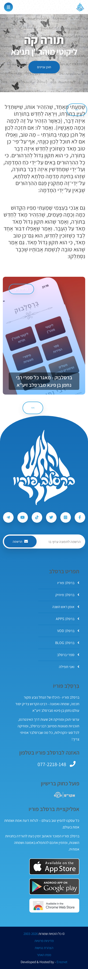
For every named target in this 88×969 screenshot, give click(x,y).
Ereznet (62, 962)
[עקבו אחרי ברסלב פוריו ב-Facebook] (80, 517)
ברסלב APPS (67, 618)
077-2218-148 (52, 764)
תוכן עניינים (44, 67)
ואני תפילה (69, 666)
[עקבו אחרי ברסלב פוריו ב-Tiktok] (37, 517)
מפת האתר (44, 955)
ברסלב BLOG (67, 642)
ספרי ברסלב (68, 654)
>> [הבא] (32, 408)
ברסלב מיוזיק (67, 594)
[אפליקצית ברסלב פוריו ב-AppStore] (54, 866)
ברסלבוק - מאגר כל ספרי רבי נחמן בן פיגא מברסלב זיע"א (44, 381)
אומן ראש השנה (65, 606)
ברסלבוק (21, 288)
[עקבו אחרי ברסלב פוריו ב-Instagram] (65, 517)
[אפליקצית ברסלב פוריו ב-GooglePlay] (54, 886)
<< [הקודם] (76, 109)
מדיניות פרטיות (44, 941)
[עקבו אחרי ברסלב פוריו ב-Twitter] (51, 517)
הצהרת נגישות (44, 948)
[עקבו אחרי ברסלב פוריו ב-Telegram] (8, 517)
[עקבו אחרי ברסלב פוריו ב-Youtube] (22, 517)
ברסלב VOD (68, 630)
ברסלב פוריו (68, 582)
